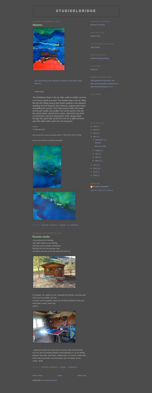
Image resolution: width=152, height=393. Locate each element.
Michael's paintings (97, 25)
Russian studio (41, 236)
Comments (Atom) (50, 380)
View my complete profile (101, 190)
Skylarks (37, 25)
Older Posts (82, 376)
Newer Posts (37, 376)
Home (60, 376)
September (99, 140)
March (97, 161)
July (97, 154)
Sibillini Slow (95, 36)
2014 (95, 130)
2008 (95, 175)
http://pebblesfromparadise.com (102, 81)
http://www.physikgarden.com (101, 87)
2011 (95, 165)
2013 (95, 133)
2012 (95, 137)
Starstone (94, 69)
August (98, 150)
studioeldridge (76, 11)
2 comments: (72, 367)
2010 (95, 168)
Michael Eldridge (101, 186)
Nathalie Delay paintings (99, 58)
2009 (95, 172)
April (97, 157)
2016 (95, 126)
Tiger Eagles (95, 47)
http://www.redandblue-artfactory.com (104, 84)
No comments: (73, 225)
